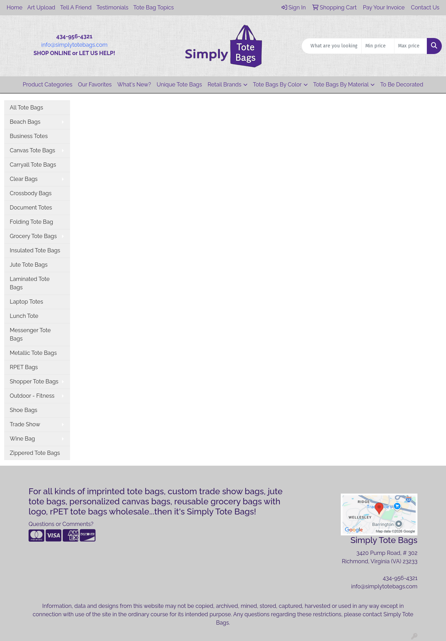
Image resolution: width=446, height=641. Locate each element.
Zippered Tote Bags (35, 453)
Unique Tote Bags (179, 84)
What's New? (134, 84)
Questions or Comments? (61, 524)
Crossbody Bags (31, 193)
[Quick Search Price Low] (377, 46)
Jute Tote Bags (28, 264)
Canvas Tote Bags (32, 150)
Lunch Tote (24, 316)
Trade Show (25, 424)
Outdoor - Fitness (32, 395)
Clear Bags (24, 179)
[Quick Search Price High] (410, 46)
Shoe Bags (23, 410)
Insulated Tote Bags (35, 250)
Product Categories (47, 84)
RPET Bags (24, 367)
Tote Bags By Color (277, 84)
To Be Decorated (401, 84)
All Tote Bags (26, 107)
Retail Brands (224, 84)
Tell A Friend (76, 7)
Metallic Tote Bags (33, 353)
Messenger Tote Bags (30, 334)
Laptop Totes (26, 301)
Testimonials (113, 7)
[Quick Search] (331, 46)
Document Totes (31, 207)
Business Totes (29, 136)
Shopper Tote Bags (34, 381)
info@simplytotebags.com (74, 44)
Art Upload (41, 7)
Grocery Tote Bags (33, 236)
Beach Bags (25, 122)
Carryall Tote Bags (33, 164)
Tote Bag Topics (153, 7)
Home (14, 7)
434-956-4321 (400, 578)
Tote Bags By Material (341, 84)
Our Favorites (95, 84)
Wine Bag (22, 438)
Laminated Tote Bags (29, 283)
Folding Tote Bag (31, 222)
